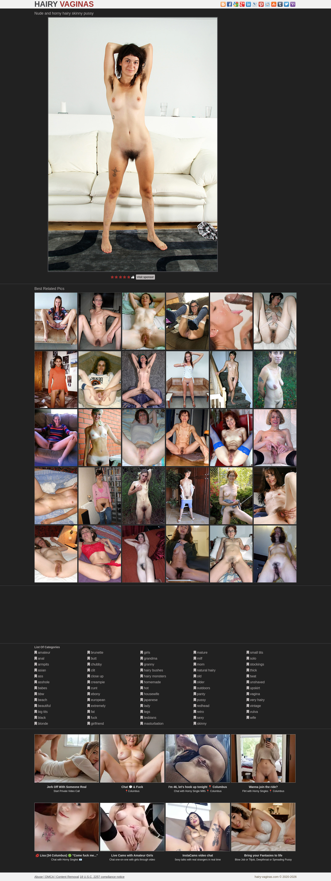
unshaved (256, 682)
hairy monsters (153, 676)
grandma (148, 658)
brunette (95, 652)
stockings (255, 664)
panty (199, 694)
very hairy (256, 700)
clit (91, 670)
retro (199, 712)
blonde (41, 723)
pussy (200, 700)
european (96, 700)
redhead (201, 706)
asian (40, 670)
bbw (39, 694)
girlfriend (95, 723)
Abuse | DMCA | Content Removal (56, 876)
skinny (200, 723)
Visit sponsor (145, 277)
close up (95, 676)
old (198, 676)
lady (145, 706)
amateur (42, 652)
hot (144, 688)
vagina (253, 694)
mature (201, 652)
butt (91, 658)
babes (40, 688)
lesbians (148, 717)
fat (91, 712)
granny (147, 664)
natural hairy (205, 670)
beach (40, 700)
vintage (254, 706)
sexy (199, 717)
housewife (149, 694)
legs (145, 712)
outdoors (202, 688)
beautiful (42, 706)
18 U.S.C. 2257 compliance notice (102, 876)
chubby (94, 664)
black (40, 717)
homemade (150, 682)
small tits (255, 652)
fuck (92, 717)
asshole (42, 682)
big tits (41, 712)
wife (251, 717)
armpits (41, 664)
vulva (252, 712)
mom (199, 664)
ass (38, 676)
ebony (93, 694)
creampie (96, 682)
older (199, 682)
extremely (96, 706)
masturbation (151, 723)
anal (39, 658)
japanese (148, 700)
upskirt (253, 688)
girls (145, 652)
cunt (92, 688)
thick (252, 670)
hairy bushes (151, 670)
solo (251, 658)
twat (251, 676)
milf (198, 658)
